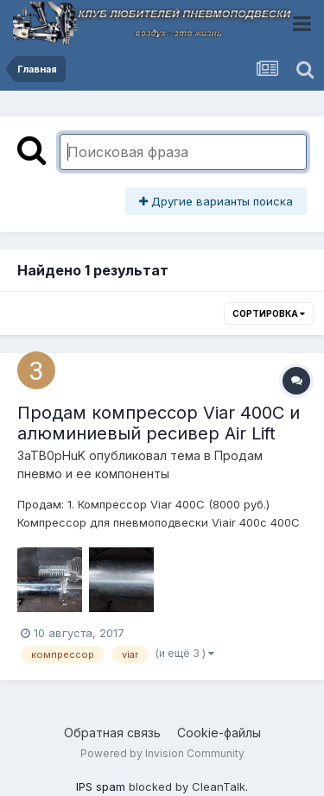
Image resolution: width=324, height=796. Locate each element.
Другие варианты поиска (216, 201)
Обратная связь (112, 732)
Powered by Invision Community (162, 753)
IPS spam (100, 786)
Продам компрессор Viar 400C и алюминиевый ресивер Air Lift (158, 423)
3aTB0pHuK (51, 455)
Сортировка (268, 313)
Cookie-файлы (219, 732)
